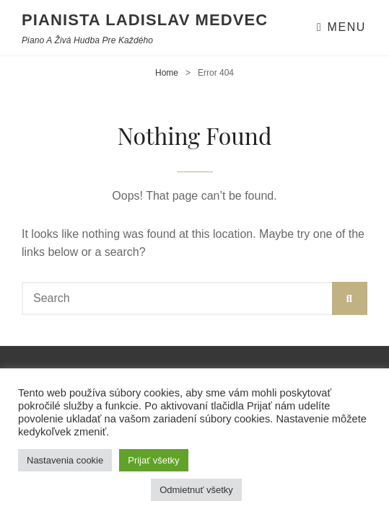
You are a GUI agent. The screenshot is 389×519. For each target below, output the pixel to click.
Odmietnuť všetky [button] (196, 489)
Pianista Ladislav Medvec (145, 20)
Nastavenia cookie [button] (65, 460)
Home (166, 73)
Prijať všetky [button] (153, 460)
